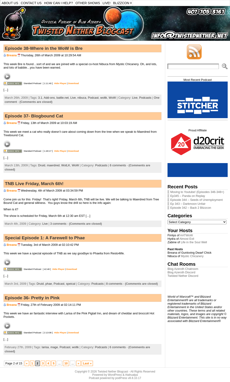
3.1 (40, 97)
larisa (45, 347)
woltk (103, 97)
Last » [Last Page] (87, 363)
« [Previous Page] (27, 363)
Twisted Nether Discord (183, 276)
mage (54, 347)
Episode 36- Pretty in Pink (32, 297)
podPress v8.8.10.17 (128, 378)
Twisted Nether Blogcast (113, 371)
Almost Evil (186, 238)
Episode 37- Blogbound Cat (34, 116)
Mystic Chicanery (192, 256)
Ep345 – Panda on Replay (187, 196)
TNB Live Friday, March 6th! (34, 183)
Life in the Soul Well (194, 242)
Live (73, 97)
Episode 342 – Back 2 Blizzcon (190, 207)
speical (70, 283)
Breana (12, 55)
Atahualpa (131, 374)
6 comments (118, 165)
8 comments (114, 283)
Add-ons (49, 97)
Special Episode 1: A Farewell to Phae (45, 237)
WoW (112, 97)
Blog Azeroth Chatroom (183, 269)
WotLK (65, 165)
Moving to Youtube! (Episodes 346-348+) (197, 192)
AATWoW (186, 235)
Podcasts (145, 97)
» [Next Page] (78, 363)
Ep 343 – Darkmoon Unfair (188, 203)
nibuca (81, 97)
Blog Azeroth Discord (181, 272)
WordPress (115, 374)
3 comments (58, 223)
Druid (41, 165)
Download (73, 83)
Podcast (93, 97)
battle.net (62, 97)
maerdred (53, 165)
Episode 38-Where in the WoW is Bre (43, 48)
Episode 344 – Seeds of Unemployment (196, 200)
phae (48, 283)
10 (66, 363)
